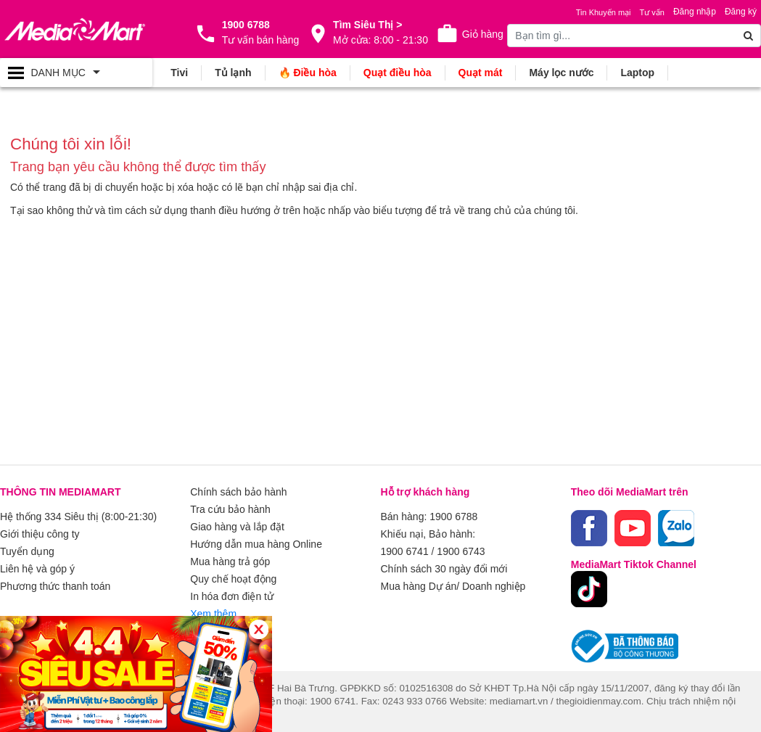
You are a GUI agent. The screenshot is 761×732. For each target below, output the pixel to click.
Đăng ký (741, 12)
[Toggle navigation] (76, 72)
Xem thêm (213, 614)
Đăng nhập (694, 12)
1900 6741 (405, 551)
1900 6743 (461, 551)
